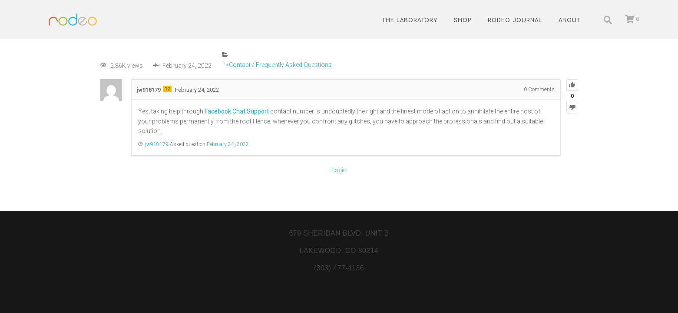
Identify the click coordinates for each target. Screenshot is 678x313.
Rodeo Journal (515, 20)
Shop (462, 20)
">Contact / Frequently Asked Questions (277, 64)
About (570, 20)
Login (339, 169)
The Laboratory (409, 20)
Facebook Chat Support (237, 111)
